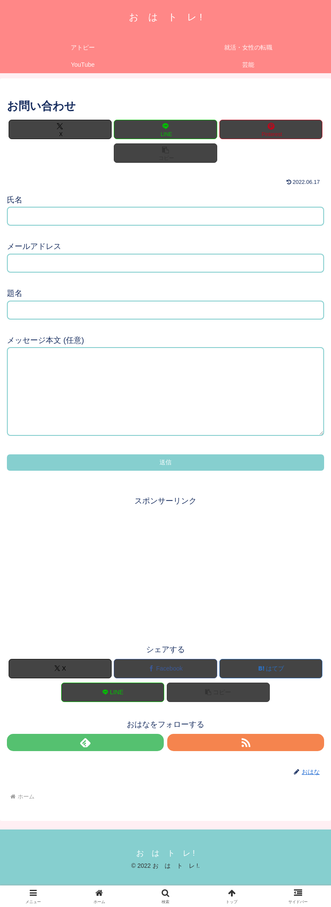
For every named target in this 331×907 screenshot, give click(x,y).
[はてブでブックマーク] (270, 686)
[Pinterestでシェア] (270, 129)
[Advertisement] (165, 585)
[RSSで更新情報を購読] (245, 759)
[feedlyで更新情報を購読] (85, 759)
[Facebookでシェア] (165, 686)
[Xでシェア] (60, 129)
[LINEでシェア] (165, 129)
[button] (165, 153)
